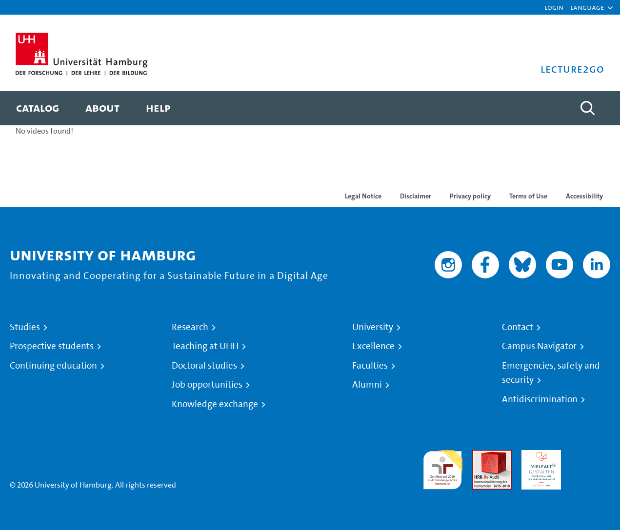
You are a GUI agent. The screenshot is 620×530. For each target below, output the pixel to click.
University (372, 327)
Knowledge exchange (215, 404)
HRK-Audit (538, 456)
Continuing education (53, 365)
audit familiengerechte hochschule (442, 467)
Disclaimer (415, 196)
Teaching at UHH (205, 346)
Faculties (370, 365)
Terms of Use (528, 196)
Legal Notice (363, 196)
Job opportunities (207, 384)
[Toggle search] (587, 108)
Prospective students (52, 346)
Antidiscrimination (540, 399)
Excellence (373, 346)
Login (553, 7)
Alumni (367, 384)
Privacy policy (470, 196)
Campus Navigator (539, 346)
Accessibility (584, 196)
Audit (481, 456)
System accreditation (590, 461)
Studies (25, 327)
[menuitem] (37, 108)
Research (190, 327)
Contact (517, 327)
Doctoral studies (204, 365)
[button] (587, 7)
